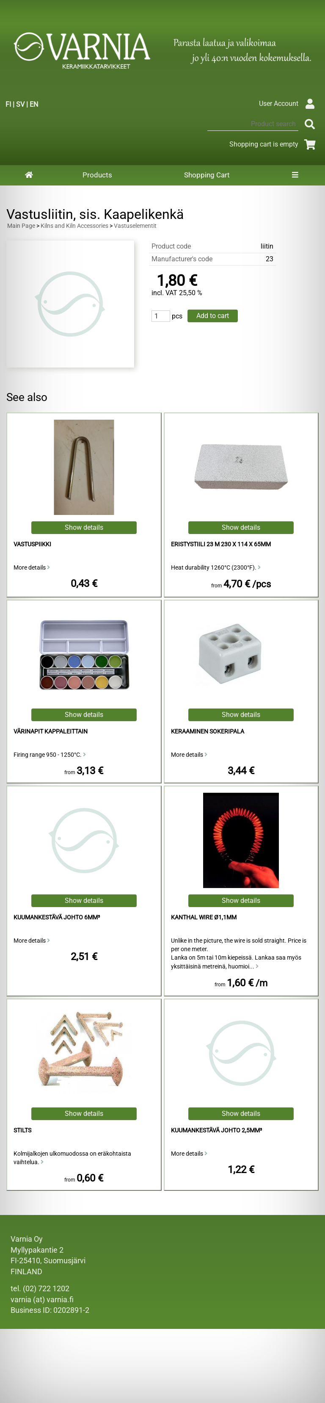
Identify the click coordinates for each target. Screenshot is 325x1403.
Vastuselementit (135, 226)
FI (8, 104)
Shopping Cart (207, 175)
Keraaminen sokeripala (207, 731)
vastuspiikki (32, 544)
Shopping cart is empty (274, 144)
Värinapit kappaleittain (51, 731)
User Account (289, 104)
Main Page (21, 226)
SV (20, 104)
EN (34, 104)
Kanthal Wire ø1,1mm (204, 917)
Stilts (22, 1130)
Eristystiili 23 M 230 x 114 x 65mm (221, 544)
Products (97, 175)
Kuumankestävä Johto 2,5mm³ (216, 1130)
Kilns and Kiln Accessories (74, 226)
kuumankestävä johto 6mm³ (57, 917)
